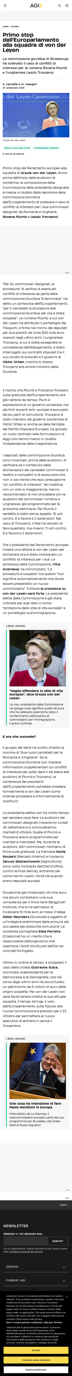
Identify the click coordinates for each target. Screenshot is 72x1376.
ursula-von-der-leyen (17, 148)
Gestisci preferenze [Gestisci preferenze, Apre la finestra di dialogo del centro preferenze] (36, 1369)
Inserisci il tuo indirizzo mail (23, 1234)
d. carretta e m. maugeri (20, 84)
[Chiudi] (66, 1296)
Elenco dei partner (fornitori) (22, 1341)
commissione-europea (46, 148)
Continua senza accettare (36, 1359)
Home (6, 26)
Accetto (36, 1350)
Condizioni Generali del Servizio (26, 1251)
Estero (15, 26)
